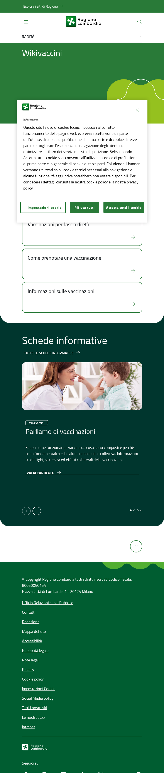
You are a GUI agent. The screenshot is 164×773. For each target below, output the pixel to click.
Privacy (28, 669)
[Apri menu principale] (26, 21)
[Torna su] (136, 558)
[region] (82, 161)
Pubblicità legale (35, 650)
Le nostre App (33, 717)
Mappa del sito (34, 631)
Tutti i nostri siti (34, 707)
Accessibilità (32, 640)
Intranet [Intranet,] (28, 726)
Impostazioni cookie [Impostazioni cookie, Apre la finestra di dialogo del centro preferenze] (44, 207)
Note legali (30, 660)
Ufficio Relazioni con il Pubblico (47, 602)
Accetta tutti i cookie (123, 207)
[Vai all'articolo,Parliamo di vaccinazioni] (44, 473)
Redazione (30, 621)
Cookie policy (33, 679)
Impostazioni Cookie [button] (38, 688)
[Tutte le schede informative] (52, 353)
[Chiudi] (137, 110)
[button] (44, 6)
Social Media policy (37, 698)
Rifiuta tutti (84, 207)
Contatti (28, 612)
